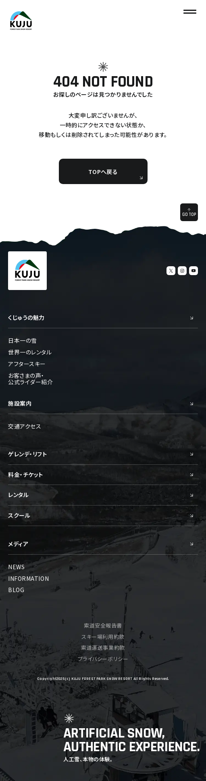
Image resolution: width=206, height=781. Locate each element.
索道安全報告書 (103, 625)
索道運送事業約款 (103, 647)
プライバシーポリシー (103, 659)
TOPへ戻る (115, 174)
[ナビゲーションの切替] (189, 12)
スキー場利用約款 (102, 636)
